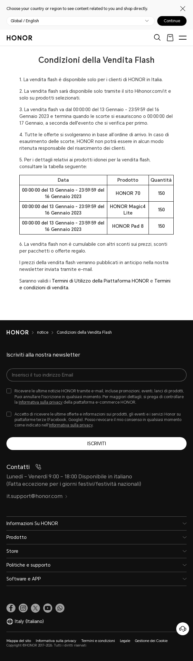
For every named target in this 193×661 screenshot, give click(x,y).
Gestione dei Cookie (151, 641)
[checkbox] (96, 396)
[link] (10, 608)
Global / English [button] (25, 21)
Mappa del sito (18, 641)
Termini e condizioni (98, 641)
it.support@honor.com (37, 496)
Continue (172, 21)
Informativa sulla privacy (41, 402)
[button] (59, 608)
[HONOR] (21, 332)
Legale (125, 641)
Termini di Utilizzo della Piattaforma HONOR (100, 280)
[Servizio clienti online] (182, 628)
